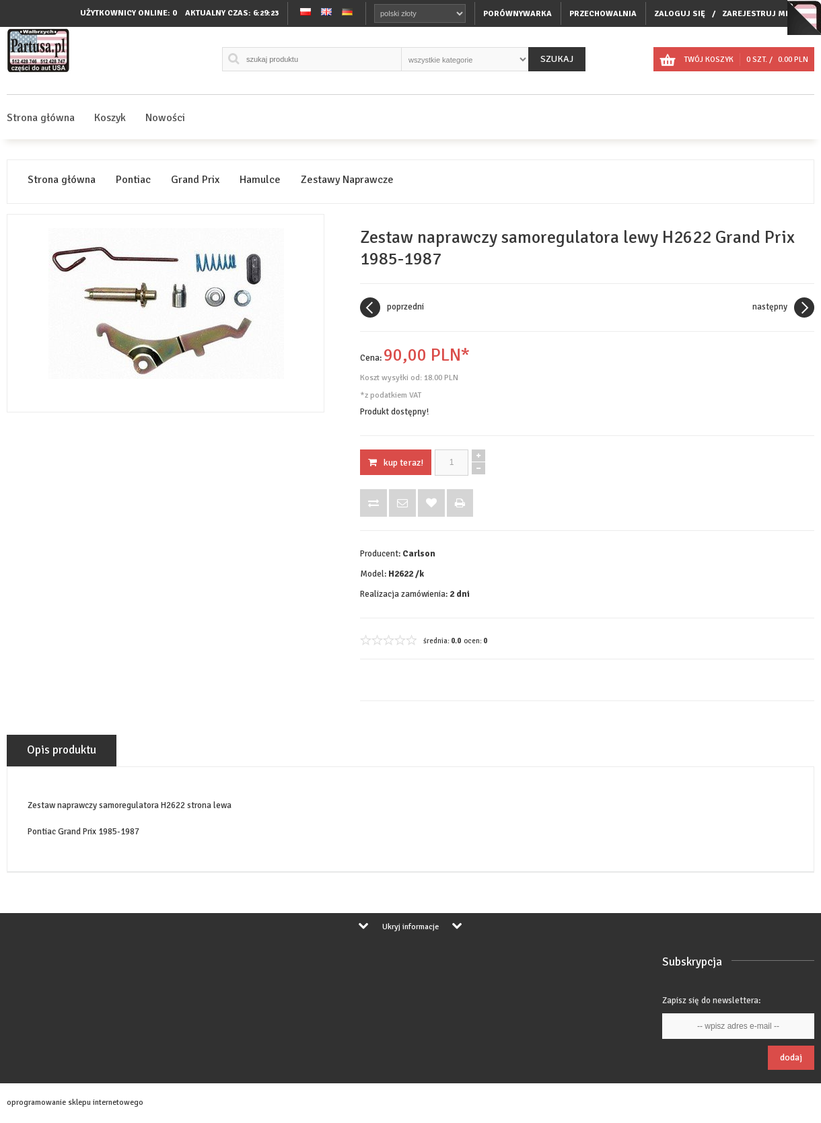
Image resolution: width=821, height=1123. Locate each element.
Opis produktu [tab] (61, 750)
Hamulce (260, 180)
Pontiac (133, 180)
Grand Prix (195, 180)
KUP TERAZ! (395, 462)
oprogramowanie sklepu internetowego (75, 1102)
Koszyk (110, 117)
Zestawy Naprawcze (347, 180)
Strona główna (41, 117)
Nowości (165, 117)
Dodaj (791, 1057)
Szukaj (556, 59)
